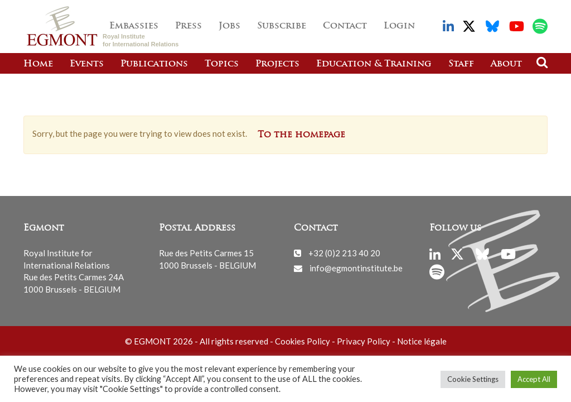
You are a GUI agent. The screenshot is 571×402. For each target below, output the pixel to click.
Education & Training (374, 64)
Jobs (229, 26)
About (506, 64)
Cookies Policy (302, 341)
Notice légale (422, 341)
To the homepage (301, 135)
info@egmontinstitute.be (356, 268)
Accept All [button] (533, 379)
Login (399, 26)
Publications (154, 64)
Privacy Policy (363, 341)
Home (38, 64)
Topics (222, 64)
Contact (345, 26)
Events (87, 64)
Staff (461, 64)
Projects (277, 64)
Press (188, 26)
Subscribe (281, 26)
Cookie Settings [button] (473, 379)
